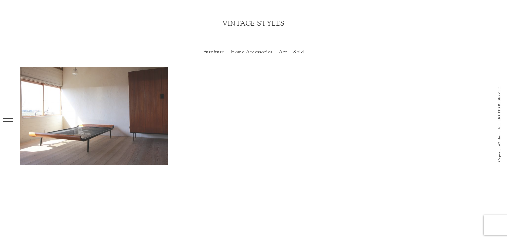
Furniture (213, 52)
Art (283, 52)
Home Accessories (251, 52)
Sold (298, 52)
